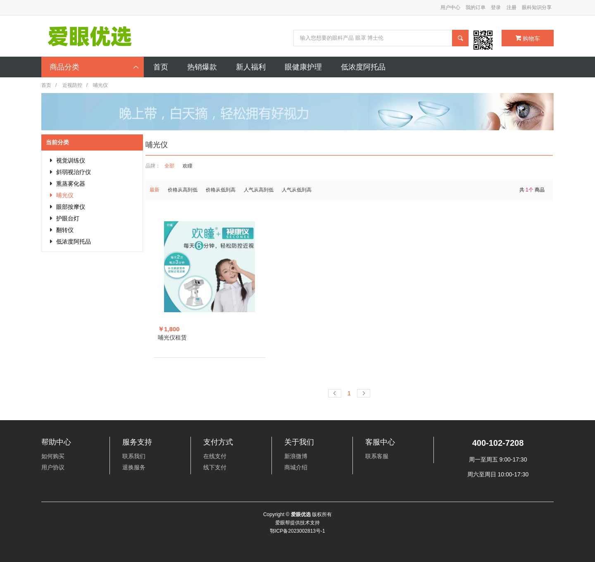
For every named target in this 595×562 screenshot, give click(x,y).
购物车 (528, 38)
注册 (511, 7)
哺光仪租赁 (172, 337)
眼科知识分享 (537, 7)
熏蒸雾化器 (70, 183)
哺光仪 (65, 195)
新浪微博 (295, 456)
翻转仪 (65, 230)
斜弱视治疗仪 (73, 172)
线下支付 (214, 467)
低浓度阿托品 (73, 241)
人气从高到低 (259, 190)
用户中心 (450, 7)
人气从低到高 (297, 190)
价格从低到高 (221, 190)
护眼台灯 (67, 218)
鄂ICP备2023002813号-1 (297, 531)
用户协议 (52, 467)
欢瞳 (188, 166)
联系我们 (133, 456)
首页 (46, 85)
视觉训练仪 (70, 160)
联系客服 (376, 456)
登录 (496, 7)
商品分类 (95, 67)
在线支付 (214, 456)
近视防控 (72, 85)
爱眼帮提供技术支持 (297, 523)
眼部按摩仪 (70, 206)
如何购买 (52, 456)
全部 (169, 166)
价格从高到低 (183, 190)
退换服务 (133, 467)
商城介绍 (295, 467)
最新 (154, 190)
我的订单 (476, 7)
